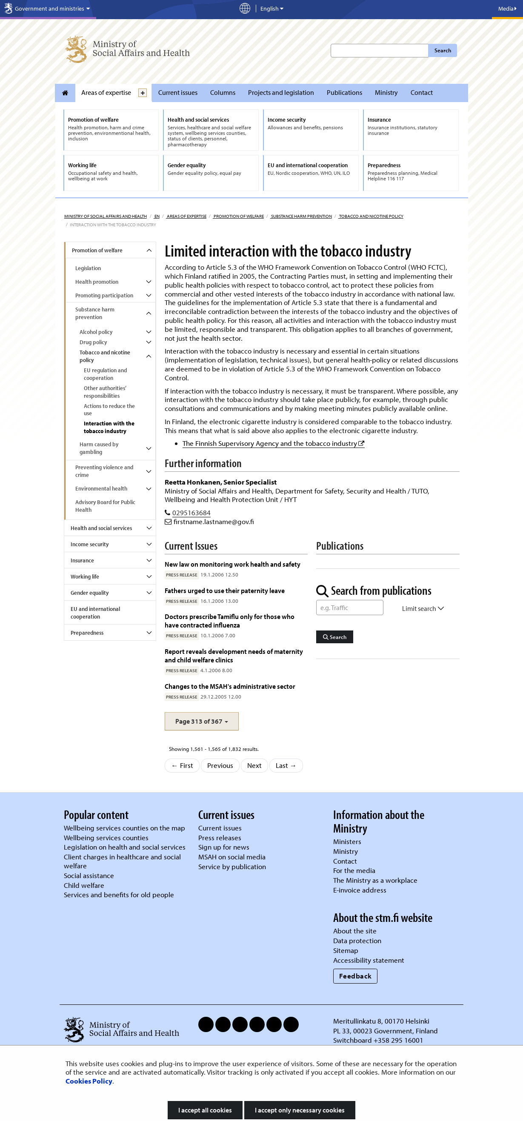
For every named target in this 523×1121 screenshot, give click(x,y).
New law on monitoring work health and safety (232, 563)
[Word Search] (349, 607)
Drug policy (93, 342)
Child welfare (84, 885)
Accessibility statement (368, 960)
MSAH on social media (232, 856)
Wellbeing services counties (106, 837)
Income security (90, 544)
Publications (344, 92)
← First (182, 765)
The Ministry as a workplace (375, 880)
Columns (222, 92)
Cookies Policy (89, 1080)
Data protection (357, 940)
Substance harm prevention (301, 216)
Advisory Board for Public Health (105, 505)
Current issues (177, 92)
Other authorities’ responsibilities (105, 391)
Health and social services (101, 528)
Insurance (82, 560)
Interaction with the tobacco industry (109, 427)
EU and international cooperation (95, 612)
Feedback (355, 975)
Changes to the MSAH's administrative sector (230, 686)
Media (507, 8)
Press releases (219, 837)
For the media (354, 870)
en (157, 216)
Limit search (423, 608)
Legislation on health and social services (125, 846)
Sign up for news (223, 846)
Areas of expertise (106, 92)
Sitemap (345, 950)
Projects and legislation (281, 92)
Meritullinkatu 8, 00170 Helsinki (381, 1020)
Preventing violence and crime (104, 471)
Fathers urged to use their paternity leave (225, 590)
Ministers (347, 841)
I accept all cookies (205, 1110)
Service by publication (232, 866)
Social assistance (89, 875)
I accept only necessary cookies (300, 1110)
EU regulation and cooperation (105, 374)
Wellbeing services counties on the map (124, 827)
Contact (422, 92)
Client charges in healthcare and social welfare (122, 861)
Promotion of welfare (238, 216)
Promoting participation (104, 295)
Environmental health (101, 488)
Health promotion (96, 281)
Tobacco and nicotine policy (370, 216)
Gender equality (90, 592)
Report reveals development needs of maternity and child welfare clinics (234, 655)
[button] (202, 721)
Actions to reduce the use (109, 409)
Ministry (386, 92)
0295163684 (191, 512)
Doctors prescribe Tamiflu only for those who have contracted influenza (229, 620)
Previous (220, 765)
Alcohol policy (96, 332)
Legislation (88, 268)
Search (442, 50)
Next (254, 765)
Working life (85, 576)
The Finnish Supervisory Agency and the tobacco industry (274, 443)
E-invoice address (359, 889)
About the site (355, 930)
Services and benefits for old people (119, 894)
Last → (286, 765)
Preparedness (87, 632)
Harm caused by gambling (99, 448)
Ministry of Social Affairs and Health (105, 216)
